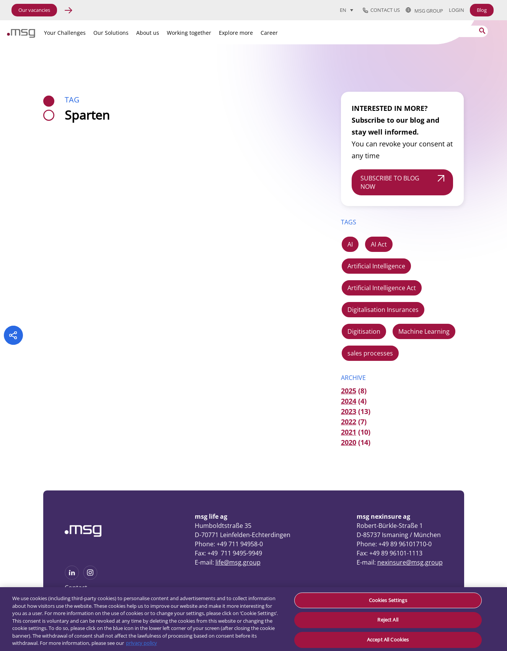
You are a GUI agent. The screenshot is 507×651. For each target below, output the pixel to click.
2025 (348, 390)
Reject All (387, 619)
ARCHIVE (353, 377)
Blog (482, 9)
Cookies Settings (388, 600)
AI (350, 244)
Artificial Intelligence (376, 266)
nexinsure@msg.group (410, 562)
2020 (348, 442)
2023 (348, 411)
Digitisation (363, 331)
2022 (348, 421)
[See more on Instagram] (90, 577)
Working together (189, 32)
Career (269, 32)
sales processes (370, 353)
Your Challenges (65, 32)
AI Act (379, 244)
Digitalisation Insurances (383, 309)
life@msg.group (238, 562)
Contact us (381, 10)
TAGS (348, 222)
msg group (424, 10)
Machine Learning (424, 331)
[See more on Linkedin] (72, 577)
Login (456, 10)
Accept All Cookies (388, 639)
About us (147, 32)
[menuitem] (346, 10)
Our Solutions (111, 32)
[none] (349, 10)
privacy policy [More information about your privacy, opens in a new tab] (141, 643)
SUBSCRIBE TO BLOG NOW (389, 182)
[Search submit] (482, 31)
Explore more (236, 32)
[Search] (440, 31)
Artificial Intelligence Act (381, 288)
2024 (348, 401)
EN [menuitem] (343, 10)
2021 (348, 432)
